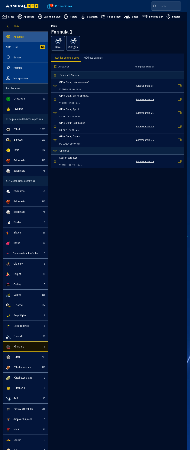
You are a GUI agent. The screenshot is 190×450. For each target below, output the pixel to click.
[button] (55, 66)
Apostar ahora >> (145, 85)
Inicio (54, 26)
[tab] (66, 58)
